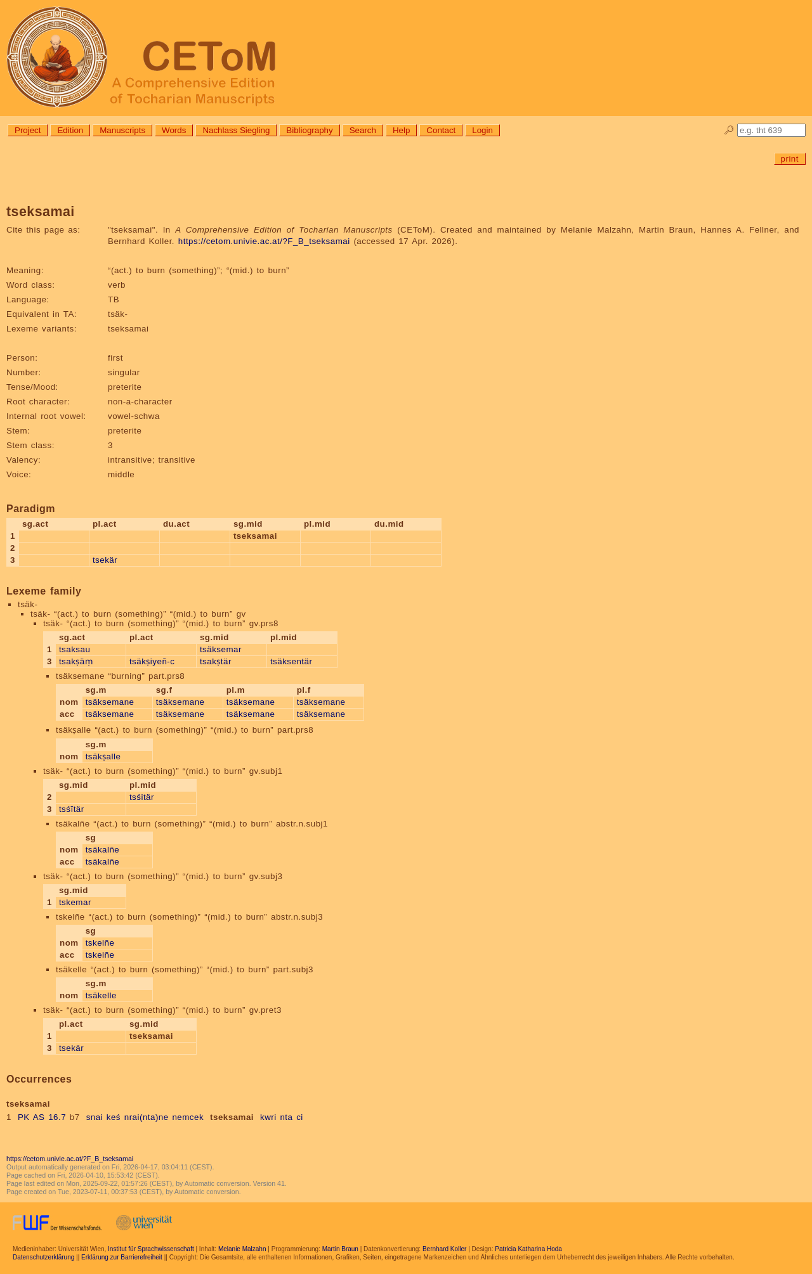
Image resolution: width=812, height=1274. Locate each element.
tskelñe (100, 943)
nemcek (188, 1117)
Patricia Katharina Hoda (528, 1248)
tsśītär (71, 809)
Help (401, 130)
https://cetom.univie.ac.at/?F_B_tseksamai (264, 241)
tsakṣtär (216, 661)
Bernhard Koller (444, 1248)
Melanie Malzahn (242, 1248)
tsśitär (141, 797)
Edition (70, 130)
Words (174, 130)
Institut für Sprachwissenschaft (151, 1248)
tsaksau (74, 649)
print (790, 159)
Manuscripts (122, 130)
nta (286, 1117)
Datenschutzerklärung (43, 1257)
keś (114, 1117)
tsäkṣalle (103, 756)
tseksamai (232, 1117)
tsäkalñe (103, 849)
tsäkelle (101, 995)
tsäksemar (221, 649)
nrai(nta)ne (146, 1117)
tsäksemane (110, 702)
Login (482, 130)
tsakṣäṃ (76, 661)
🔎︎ (729, 130)
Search (363, 130)
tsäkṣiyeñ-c (152, 661)
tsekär (105, 560)
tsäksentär (291, 661)
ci (299, 1117)
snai (94, 1117)
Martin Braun (340, 1248)
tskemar (75, 902)
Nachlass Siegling (236, 130)
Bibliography (309, 130)
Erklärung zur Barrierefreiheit (121, 1257)
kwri (268, 1117)
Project (28, 130)
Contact (440, 130)
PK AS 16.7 (42, 1117)
